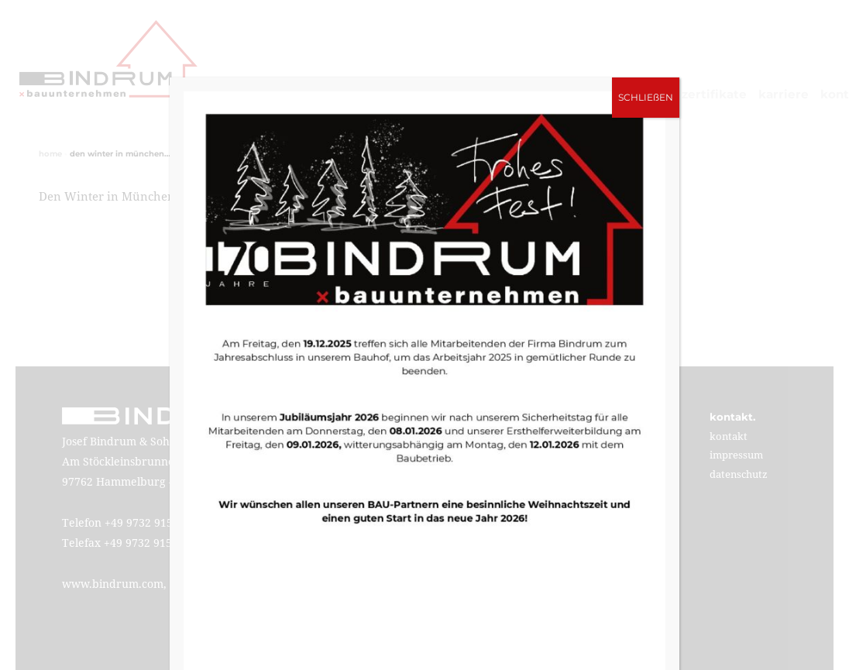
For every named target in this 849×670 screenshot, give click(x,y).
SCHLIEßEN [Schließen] (645, 97)
